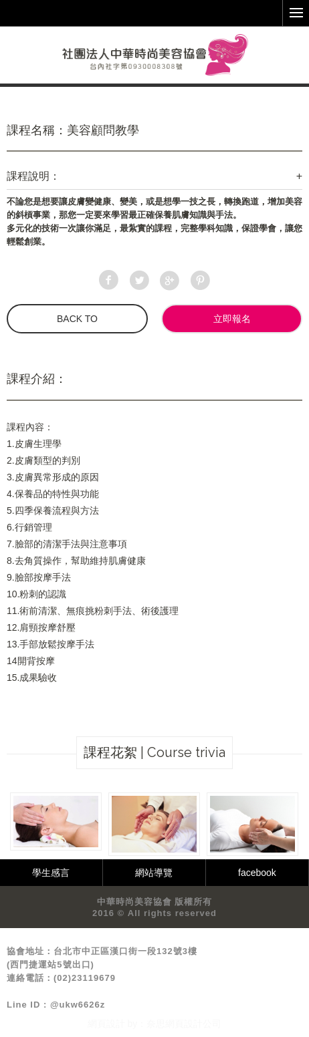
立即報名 (232, 318)
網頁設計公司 (193, 1023)
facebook (257, 872)
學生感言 (51, 872)
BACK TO (77, 318)
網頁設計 (106, 1023)
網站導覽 (154, 872)
